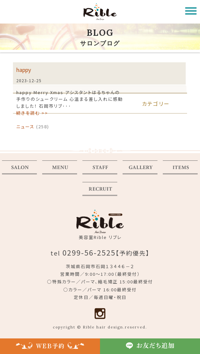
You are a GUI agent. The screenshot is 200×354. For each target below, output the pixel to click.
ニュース (25, 126)
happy (23, 70)
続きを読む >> (32, 113)
